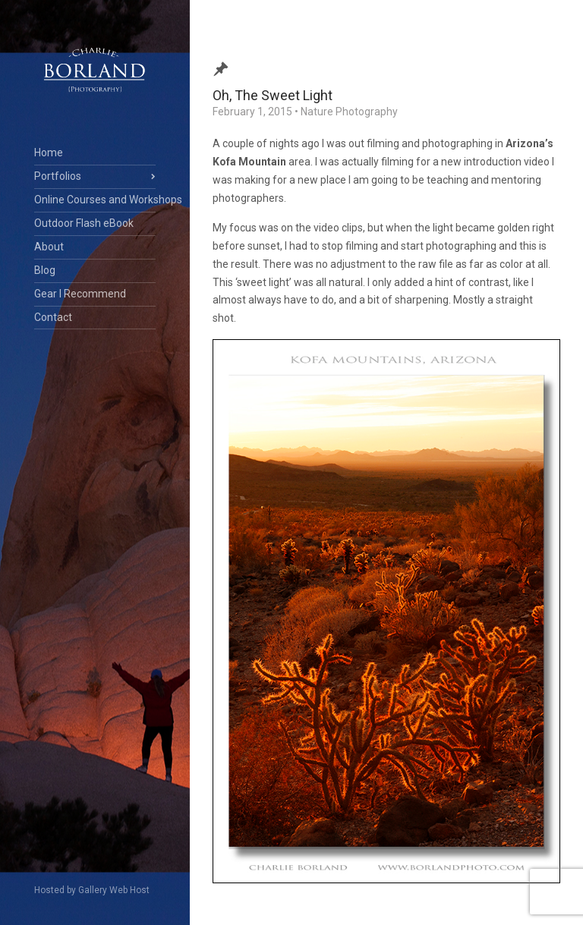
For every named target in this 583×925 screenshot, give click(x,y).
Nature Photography (349, 111)
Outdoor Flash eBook (84, 223)
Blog (44, 270)
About (49, 247)
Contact (53, 317)
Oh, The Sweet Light (272, 95)
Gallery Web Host (114, 890)
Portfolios (57, 176)
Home (48, 152)
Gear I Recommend (80, 294)
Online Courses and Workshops (95, 199)
